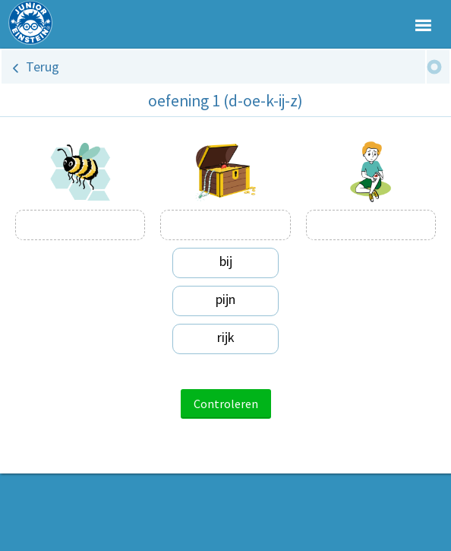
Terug (42, 66)
